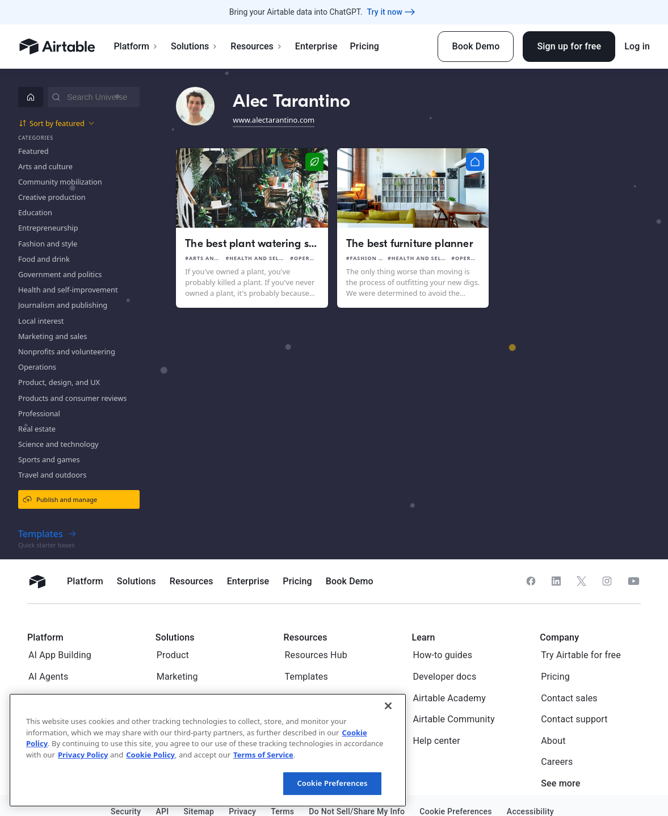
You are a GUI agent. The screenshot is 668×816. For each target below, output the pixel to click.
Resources (256, 46)
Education (35, 212)
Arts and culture (45, 166)
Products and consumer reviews (72, 398)
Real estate (37, 429)
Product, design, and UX (59, 382)
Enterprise (316, 46)
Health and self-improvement (68, 289)
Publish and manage (60, 499)
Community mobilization (60, 182)
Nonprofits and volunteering (66, 351)
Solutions (194, 46)
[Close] (388, 705)
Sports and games (49, 459)
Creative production (52, 197)
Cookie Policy (150, 755)
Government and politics (60, 274)
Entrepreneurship (48, 228)
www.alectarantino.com (273, 120)
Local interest (41, 321)
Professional (39, 413)
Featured (33, 151)
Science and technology (58, 444)
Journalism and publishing (62, 305)
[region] (207, 750)
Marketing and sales (52, 336)
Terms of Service (263, 755)
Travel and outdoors (52, 475)
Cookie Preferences (332, 783)
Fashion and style (47, 243)
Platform (136, 46)
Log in (637, 46)
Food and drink (44, 259)
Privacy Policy (83, 755)
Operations (37, 367)
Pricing (364, 46)
